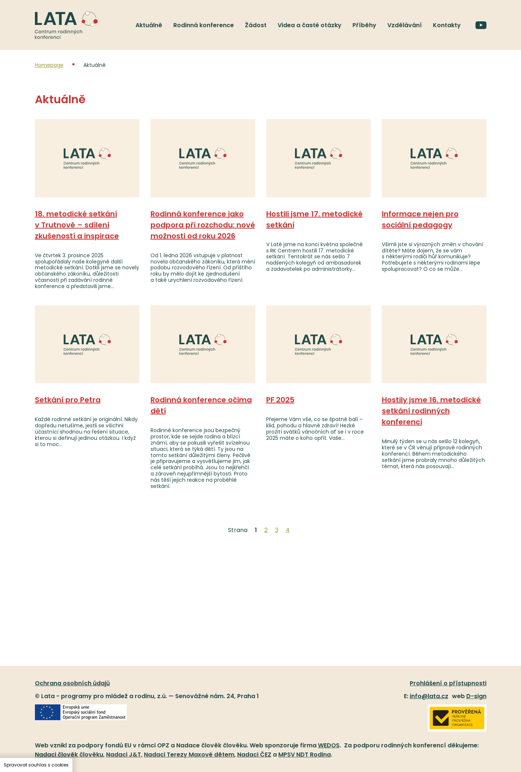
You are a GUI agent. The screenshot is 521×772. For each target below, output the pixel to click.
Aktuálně (148, 25)
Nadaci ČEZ (254, 754)
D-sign (476, 696)
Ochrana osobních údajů (72, 683)
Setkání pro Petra (68, 400)
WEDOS (329, 745)
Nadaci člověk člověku (69, 754)
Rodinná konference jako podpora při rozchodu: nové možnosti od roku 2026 (203, 225)
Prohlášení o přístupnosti (448, 683)
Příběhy (364, 25)
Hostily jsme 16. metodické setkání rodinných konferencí (431, 411)
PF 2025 (280, 400)
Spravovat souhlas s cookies (36, 765)
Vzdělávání (404, 25)
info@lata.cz (429, 696)
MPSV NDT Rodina (304, 754)
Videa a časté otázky (309, 25)
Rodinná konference (203, 25)
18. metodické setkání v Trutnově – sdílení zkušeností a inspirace (77, 225)
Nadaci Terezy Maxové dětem (189, 754)
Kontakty (447, 25)
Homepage (49, 65)
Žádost (256, 25)
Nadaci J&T (123, 754)
